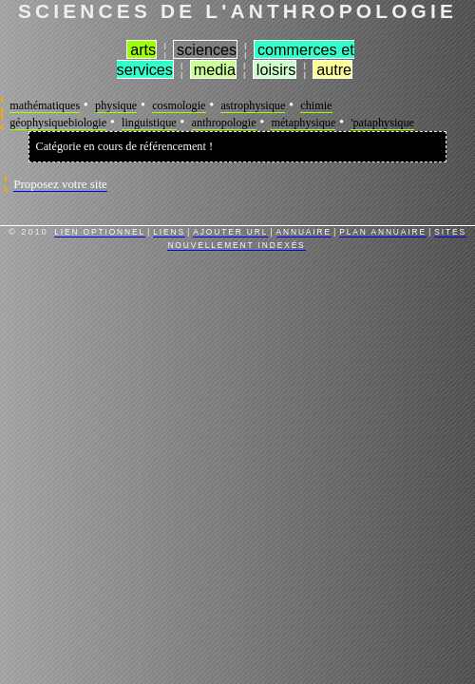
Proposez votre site (60, 184)
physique (116, 105)
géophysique (39, 122)
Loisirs (275, 69)
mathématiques (45, 105)
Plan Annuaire (383, 232)
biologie (87, 122)
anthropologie (224, 122)
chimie (316, 105)
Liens (169, 232)
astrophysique (252, 105)
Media (215, 69)
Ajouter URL (230, 232)
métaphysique (303, 122)
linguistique (149, 122)
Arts (143, 49)
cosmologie (178, 105)
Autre (334, 69)
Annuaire (304, 232)
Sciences (207, 49)
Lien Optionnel (99, 232)
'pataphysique (382, 122)
